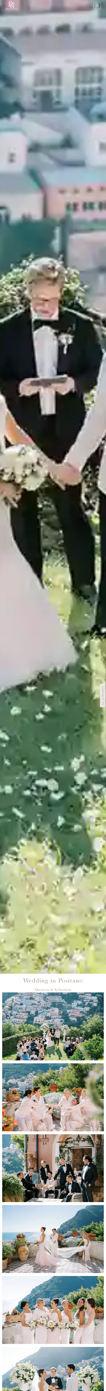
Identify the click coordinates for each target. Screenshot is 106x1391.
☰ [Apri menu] (97, 5)
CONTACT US (102, 695)
